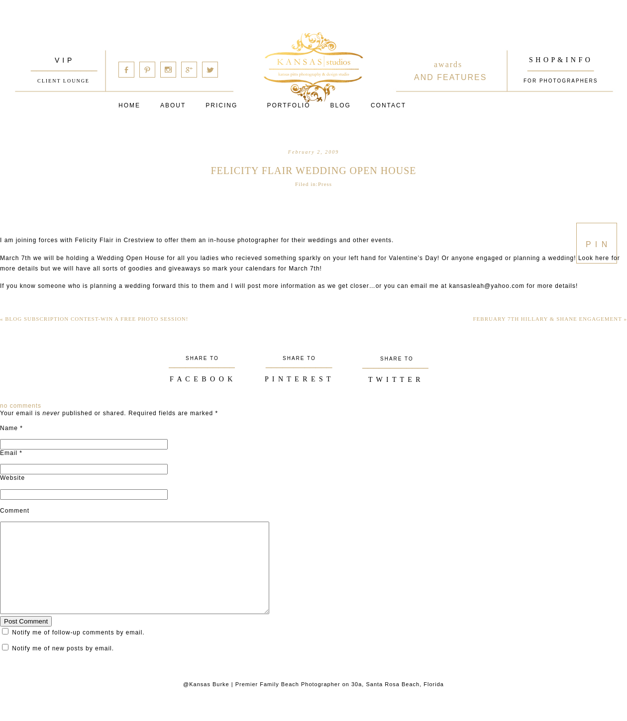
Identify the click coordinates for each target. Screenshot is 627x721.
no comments (20, 405)
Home (129, 105)
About (173, 105)
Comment (14, 510)
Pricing (221, 105)
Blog (340, 105)
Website (12, 477)
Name (9, 428)
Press (325, 184)
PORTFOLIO (288, 105)
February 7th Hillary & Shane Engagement (550, 319)
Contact (388, 105)
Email (8, 453)
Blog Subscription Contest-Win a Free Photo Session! (94, 319)
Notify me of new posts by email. (63, 666)
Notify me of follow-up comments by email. (78, 650)
